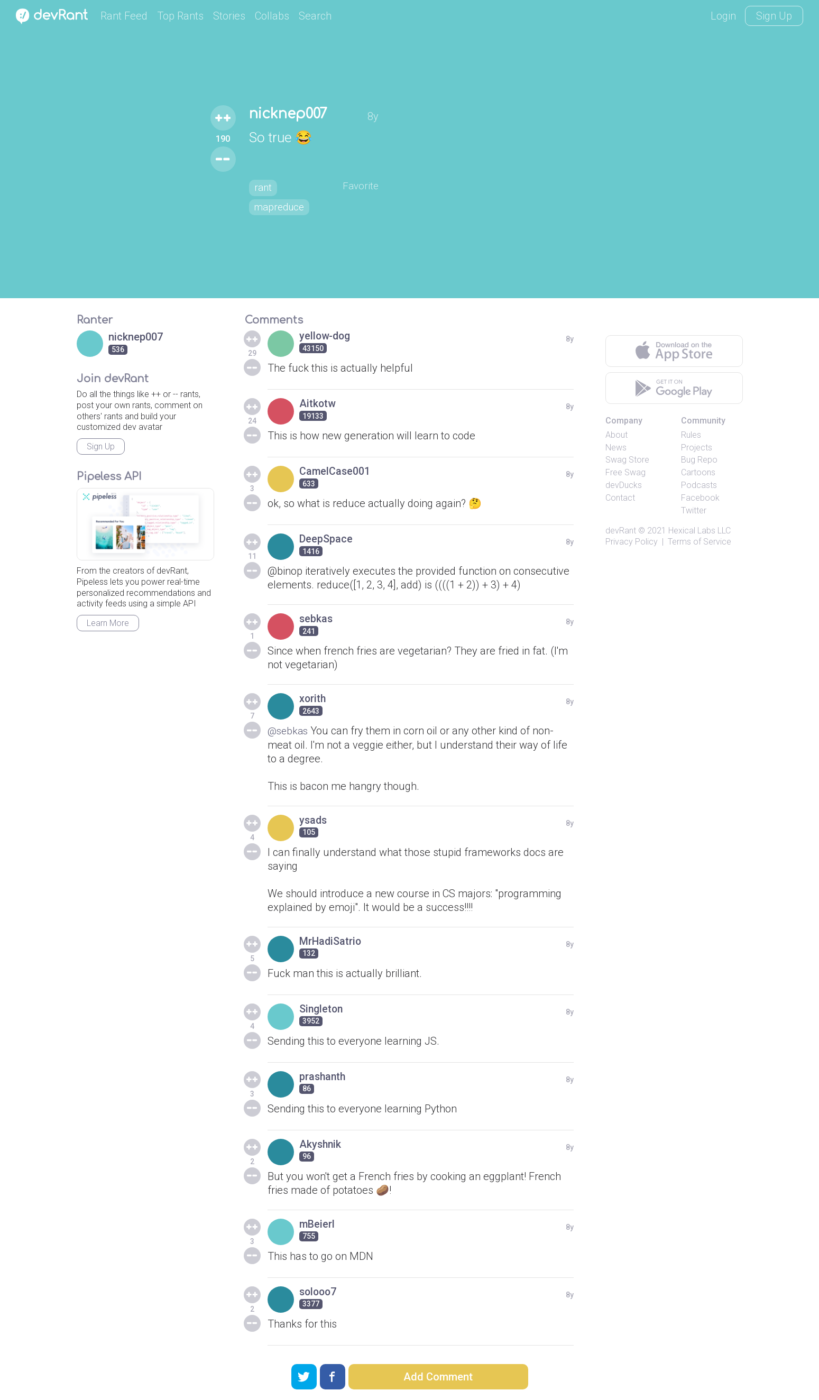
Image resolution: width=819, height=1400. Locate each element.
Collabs (272, 16)
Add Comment (438, 1376)
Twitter (693, 510)
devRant (620, 531)
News (616, 448)
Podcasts (699, 485)
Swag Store (627, 460)
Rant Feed (124, 16)
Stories (229, 16)
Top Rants (180, 16)
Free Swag (625, 472)
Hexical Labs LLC (699, 531)
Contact (620, 498)
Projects (696, 448)
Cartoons (698, 472)
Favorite (363, 186)
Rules (691, 435)
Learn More (108, 623)
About (616, 435)
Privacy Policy (631, 542)
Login (723, 16)
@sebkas (289, 730)
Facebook (700, 498)
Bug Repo (699, 460)
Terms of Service (699, 542)
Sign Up (774, 16)
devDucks (623, 485)
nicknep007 (288, 113)
